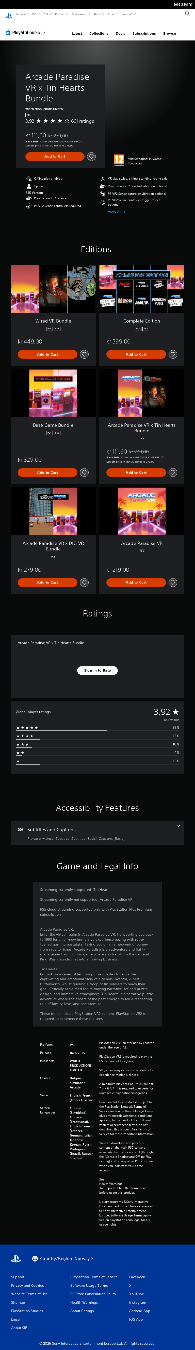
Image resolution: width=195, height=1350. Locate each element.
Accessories (79, 14)
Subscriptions (144, 28)
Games (20, 14)
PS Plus (60, 14)
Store (111, 14)
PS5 (34, 14)
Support (127, 14)
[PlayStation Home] (9, 14)
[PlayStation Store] (26, 28)
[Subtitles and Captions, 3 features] (97, 828)
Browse (169, 28)
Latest (77, 28)
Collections (98, 28)
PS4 (45, 14)
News (97, 14)
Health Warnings (110, 1179)
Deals (120, 28)
